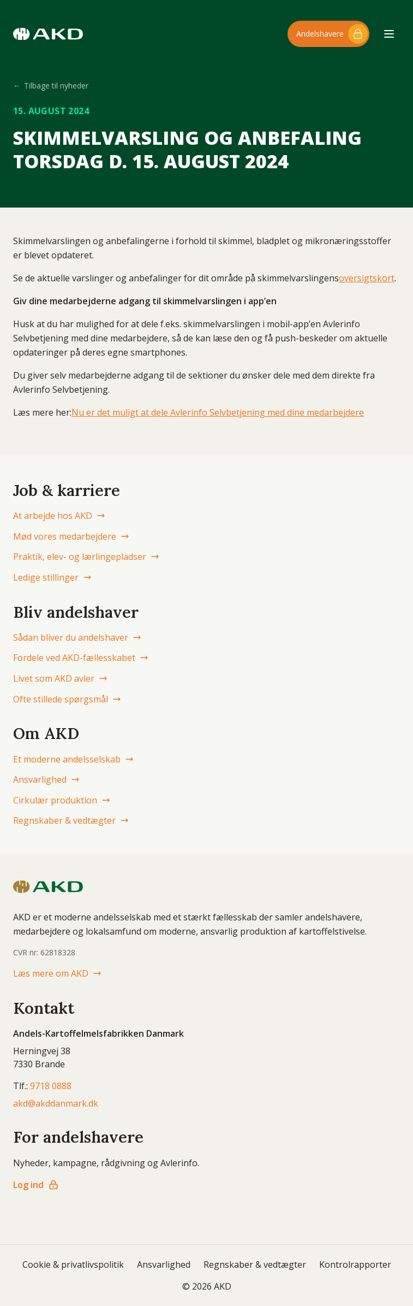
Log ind (36, 1185)
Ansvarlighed (46, 779)
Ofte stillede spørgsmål (67, 699)
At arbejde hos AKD (59, 516)
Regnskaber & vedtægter (71, 820)
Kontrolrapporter (355, 1264)
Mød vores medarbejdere (71, 536)
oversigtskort (366, 278)
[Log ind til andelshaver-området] (328, 34)
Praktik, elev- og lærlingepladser (86, 557)
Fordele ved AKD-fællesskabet (80, 658)
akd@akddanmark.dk (55, 1103)
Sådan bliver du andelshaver (77, 637)
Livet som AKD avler (60, 678)
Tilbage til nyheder (50, 85)
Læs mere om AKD (57, 973)
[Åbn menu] (389, 34)
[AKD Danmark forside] (48, 34)
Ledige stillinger (52, 577)
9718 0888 (50, 1086)
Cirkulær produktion (61, 800)
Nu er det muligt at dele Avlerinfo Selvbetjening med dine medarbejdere (217, 412)
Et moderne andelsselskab (73, 759)
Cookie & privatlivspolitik (73, 1264)
